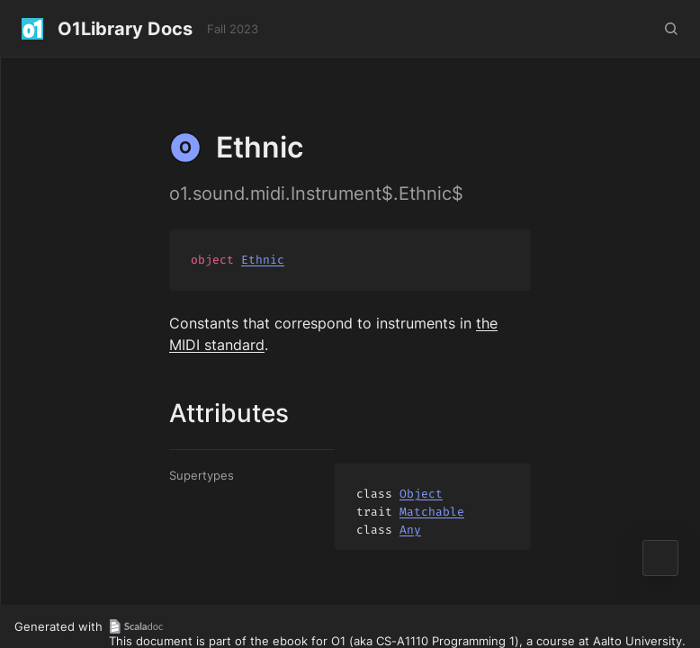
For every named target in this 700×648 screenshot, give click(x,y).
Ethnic (262, 259)
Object (421, 493)
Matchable (431, 511)
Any (410, 529)
